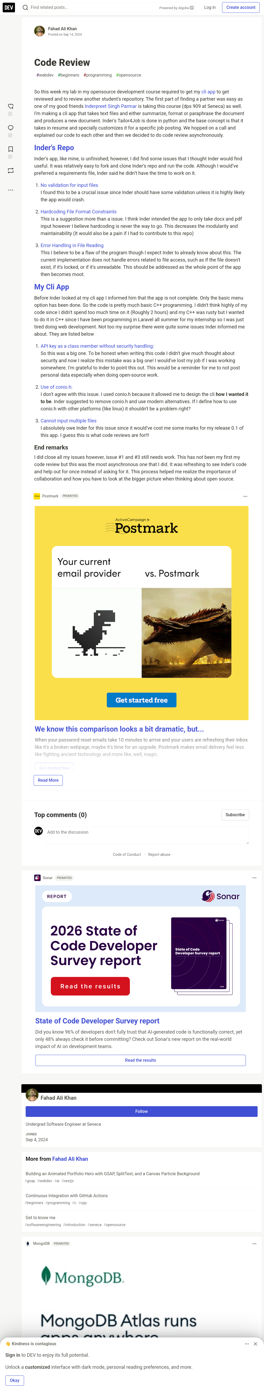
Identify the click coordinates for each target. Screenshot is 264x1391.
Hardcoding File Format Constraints (79, 211)
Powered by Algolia (177, 8)
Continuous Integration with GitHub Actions (141, 1199)
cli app (208, 92)
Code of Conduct (127, 854)
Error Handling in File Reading (72, 245)
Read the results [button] (140, 1060)
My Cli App (51, 287)
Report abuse (159, 854)
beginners (68, 75)
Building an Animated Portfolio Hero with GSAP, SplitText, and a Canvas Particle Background (141, 1177)
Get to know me (141, 1221)
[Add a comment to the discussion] (147, 835)
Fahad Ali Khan (62, 28)
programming (98, 75)
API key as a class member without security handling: (97, 346)
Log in (210, 7)
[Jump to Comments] (10, 130)
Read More (48, 780)
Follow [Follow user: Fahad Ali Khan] (141, 1111)
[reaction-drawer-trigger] (11, 109)
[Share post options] (10, 190)
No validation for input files (69, 185)
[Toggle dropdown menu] (245, 496)
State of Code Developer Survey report (97, 1021)
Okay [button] (15, 1380)
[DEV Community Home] (8, 7)
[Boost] (10, 170)
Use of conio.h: (56, 387)
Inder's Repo (54, 147)
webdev (45, 75)
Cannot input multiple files (68, 421)
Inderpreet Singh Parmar (111, 106)
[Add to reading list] (10, 152)
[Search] (25, 8)
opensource (128, 75)
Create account (240, 7)
